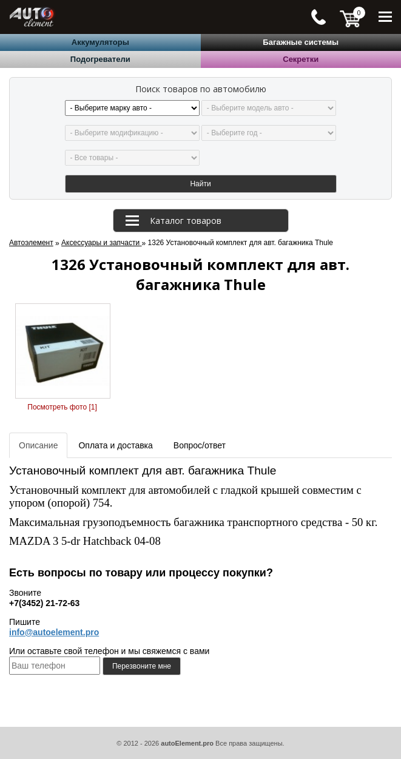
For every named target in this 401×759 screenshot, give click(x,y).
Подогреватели (100, 59)
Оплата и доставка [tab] (115, 445)
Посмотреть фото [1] (61, 407)
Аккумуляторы (100, 42)
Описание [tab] (38, 445)
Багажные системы (301, 42)
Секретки (300, 59)
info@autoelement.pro (54, 632)
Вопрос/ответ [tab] (200, 445)
